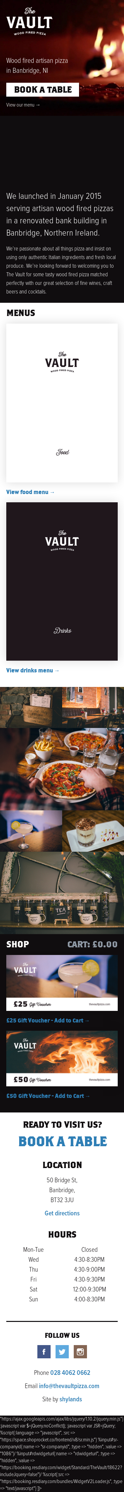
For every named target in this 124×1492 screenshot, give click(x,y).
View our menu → (23, 105)
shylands (71, 1399)
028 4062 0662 (70, 1373)
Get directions (62, 1213)
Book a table (42, 90)
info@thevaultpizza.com (69, 1386)
